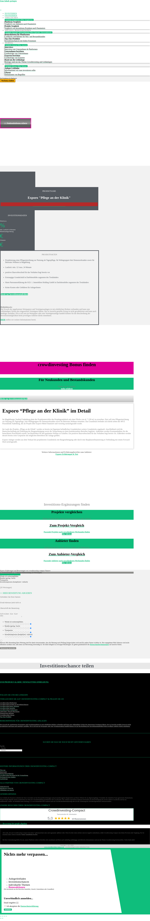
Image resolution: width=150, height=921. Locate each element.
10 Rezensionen (79, 820)
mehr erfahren (67, 389)
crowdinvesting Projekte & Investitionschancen (14, 705)
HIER (3, 320)
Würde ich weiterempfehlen (14, 622)
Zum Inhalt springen (8, 1)
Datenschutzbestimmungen (99, 645)
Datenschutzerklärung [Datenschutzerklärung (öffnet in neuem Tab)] (30, 908)
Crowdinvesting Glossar (7, 716)
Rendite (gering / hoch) (12, 627)
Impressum (3, 772)
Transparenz (9, 631)
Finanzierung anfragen (7, 714)
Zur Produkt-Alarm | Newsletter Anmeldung (24, 683)
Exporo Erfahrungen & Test (67, 454)
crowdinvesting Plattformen (8, 703)
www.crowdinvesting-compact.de (54, 848)
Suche (2, 747)
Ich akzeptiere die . (24, 908)
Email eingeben (11, 904)
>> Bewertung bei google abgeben (13, 824)
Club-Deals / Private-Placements (9, 712)
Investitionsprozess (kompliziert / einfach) (18, 635)
